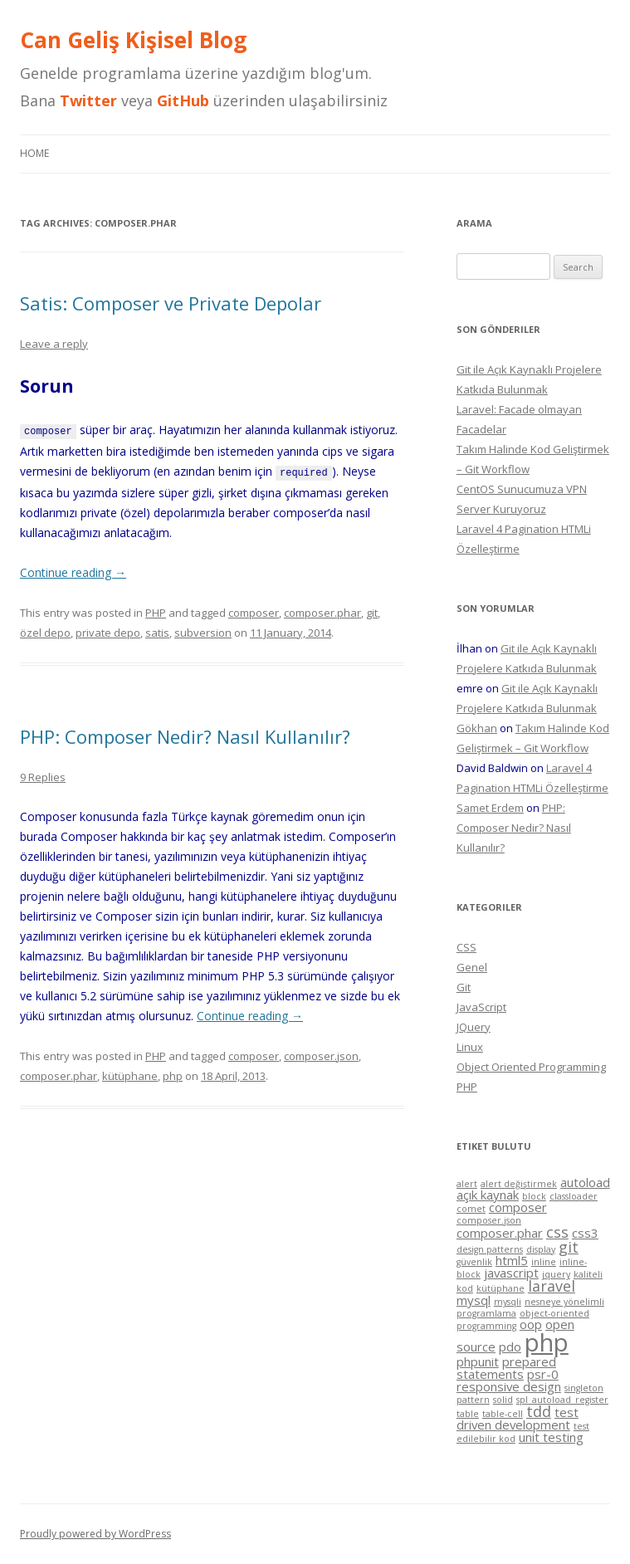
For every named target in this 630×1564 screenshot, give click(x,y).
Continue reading (73, 571)
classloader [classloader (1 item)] (573, 1196)
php (173, 1074)
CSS (466, 947)
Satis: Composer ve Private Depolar (170, 303)
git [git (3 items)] (569, 1247)
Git (464, 987)
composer (253, 611)
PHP (155, 611)
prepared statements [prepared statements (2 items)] (506, 1367)
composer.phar (322, 611)
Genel (472, 967)
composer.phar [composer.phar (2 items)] (500, 1232)
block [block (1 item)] (534, 1196)
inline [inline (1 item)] (543, 1262)
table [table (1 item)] (468, 1414)
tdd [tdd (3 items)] (538, 1411)
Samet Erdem (490, 807)
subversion (203, 630)
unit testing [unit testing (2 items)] (551, 1437)
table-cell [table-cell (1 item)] (502, 1414)
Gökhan (477, 728)
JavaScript (481, 1006)
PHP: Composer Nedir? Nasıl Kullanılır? (185, 734)
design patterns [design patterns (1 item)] (490, 1249)
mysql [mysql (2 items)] (474, 1300)
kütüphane (130, 1074)
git (372, 611)
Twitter (88, 100)
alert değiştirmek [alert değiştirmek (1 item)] (519, 1184)
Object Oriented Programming (531, 1066)
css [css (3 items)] (557, 1232)
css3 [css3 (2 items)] (585, 1232)
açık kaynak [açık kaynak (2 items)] (488, 1194)
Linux (470, 1046)
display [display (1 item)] (540, 1249)
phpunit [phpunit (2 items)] (478, 1361)
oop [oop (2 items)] (531, 1324)
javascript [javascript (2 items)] (511, 1272)
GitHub (183, 100)
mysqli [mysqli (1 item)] (507, 1301)
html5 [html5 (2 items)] (512, 1260)
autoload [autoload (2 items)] (585, 1182)
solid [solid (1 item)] (503, 1399)
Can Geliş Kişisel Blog (133, 40)
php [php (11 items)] (547, 1342)
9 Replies (43, 775)
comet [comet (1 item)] (471, 1209)
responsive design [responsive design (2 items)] (509, 1386)
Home (34, 153)
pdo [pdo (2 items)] (510, 1346)
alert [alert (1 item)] (467, 1184)
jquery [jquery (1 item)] (556, 1274)
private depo (108, 630)
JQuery (474, 1026)
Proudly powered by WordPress (95, 1534)
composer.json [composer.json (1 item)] (489, 1220)
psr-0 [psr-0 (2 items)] (543, 1374)
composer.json (321, 1054)
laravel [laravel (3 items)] (551, 1286)
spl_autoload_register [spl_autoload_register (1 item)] (562, 1399)
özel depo (45, 630)
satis (157, 630)
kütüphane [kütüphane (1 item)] (500, 1288)
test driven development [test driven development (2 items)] (518, 1419)
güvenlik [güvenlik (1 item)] (474, 1262)
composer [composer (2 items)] (518, 1207)
